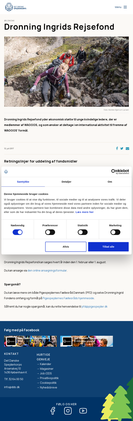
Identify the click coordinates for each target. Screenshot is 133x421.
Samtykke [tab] (23, 181)
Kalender (45, 364)
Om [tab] (110, 181)
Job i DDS (46, 373)
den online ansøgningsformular (47, 270)
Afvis (66, 246)
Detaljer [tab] (66, 181)
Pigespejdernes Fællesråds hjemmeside (68, 298)
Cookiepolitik (48, 383)
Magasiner (47, 369)
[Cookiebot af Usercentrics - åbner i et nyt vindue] (114, 171)
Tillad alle (108, 246)
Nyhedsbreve (48, 387)
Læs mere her (85, 211)
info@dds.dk (12, 387)
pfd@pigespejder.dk (95, 306)
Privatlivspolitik (49, 378)
